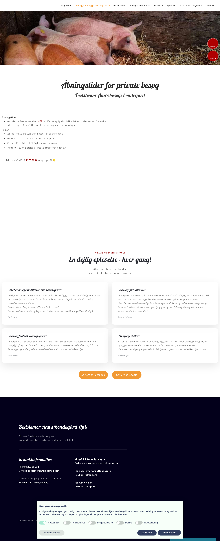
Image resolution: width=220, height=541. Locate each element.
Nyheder (197, 5)
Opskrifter (158, 5)
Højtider (171, 5)
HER (40, 121)
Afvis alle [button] (147, 532)
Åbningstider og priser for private (92, 5)
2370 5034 (31, 160)
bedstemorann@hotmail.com (42, 470)
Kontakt (211, 5)
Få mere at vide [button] (52, 532)
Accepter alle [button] (169, 532)
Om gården (65, 5)
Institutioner (119, 5)
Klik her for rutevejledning (33, 482)
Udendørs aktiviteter (139, 5)
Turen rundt (184, 5)
